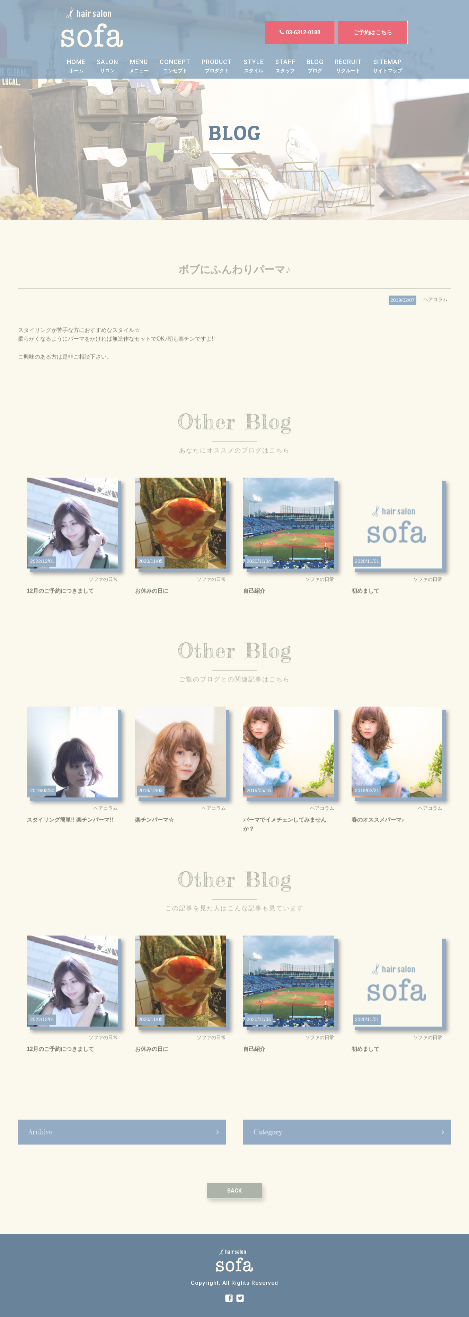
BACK (234, 1208)
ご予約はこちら (372, 32)
